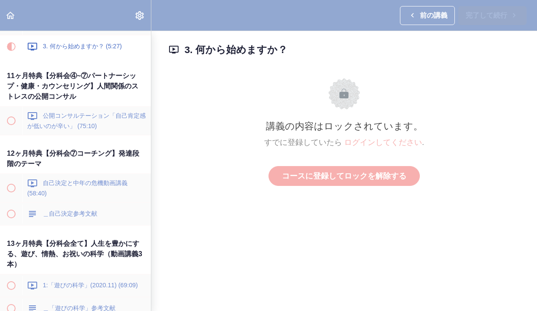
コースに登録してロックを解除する (344, 176)
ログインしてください (383, 142)
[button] (11, 15)
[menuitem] (140, 15)
